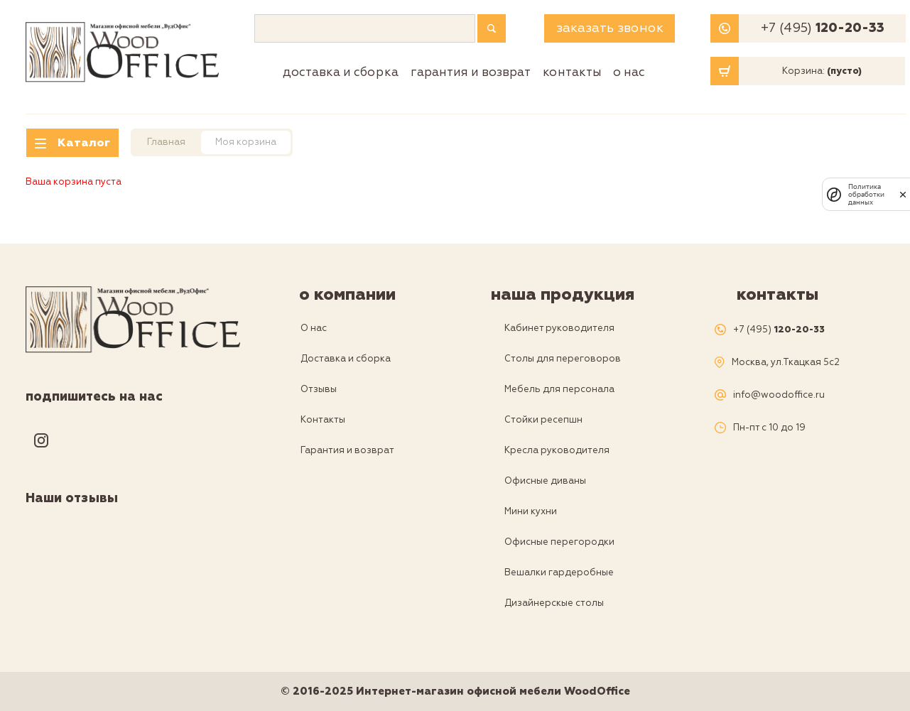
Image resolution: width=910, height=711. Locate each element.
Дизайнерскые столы (554, 603)
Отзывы (318, 389)
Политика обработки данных (866, 194)
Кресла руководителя (557, 450)
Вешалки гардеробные (559, 572)
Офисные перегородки (559, 542)
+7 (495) (822, 28)
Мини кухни (530, 511)
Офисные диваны (545, 481)
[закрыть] (903, 194)
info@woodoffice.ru (779, 395)
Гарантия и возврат (471, 72)
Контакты (572, 72)
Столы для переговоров (562, 358)
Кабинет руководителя (559, 328)
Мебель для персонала (559, 389)
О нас (629, 72)
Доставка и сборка (341, 72)
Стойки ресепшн (543, 419)
